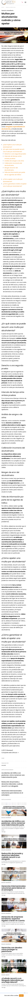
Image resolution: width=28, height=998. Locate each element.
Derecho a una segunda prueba (15, 154)
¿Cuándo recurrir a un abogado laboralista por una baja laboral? (12, 980)
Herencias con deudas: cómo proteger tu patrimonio (11, 949)
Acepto (21, 995)
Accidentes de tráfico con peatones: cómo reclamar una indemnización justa (13, 775)
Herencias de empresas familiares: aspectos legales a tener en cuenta (13, 919)
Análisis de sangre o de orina (14, 161)
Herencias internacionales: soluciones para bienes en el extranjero (12, 793)
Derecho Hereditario (11, 7)
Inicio (2, 7)
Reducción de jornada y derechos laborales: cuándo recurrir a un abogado (12, 784)
